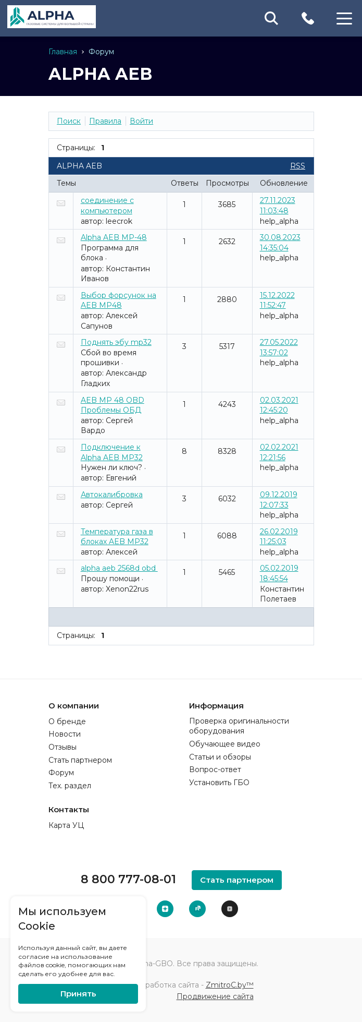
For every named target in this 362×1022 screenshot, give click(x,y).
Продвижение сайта (215, 996)
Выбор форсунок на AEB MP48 (118, 300)
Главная (62, 51)
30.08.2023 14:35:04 (280, 243)
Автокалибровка (112, 494)
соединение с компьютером (107, 205)
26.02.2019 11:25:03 (279, 537)
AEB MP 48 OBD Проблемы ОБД (112, 405)
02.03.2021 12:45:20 (279, 405)
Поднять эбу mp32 (116, 342)
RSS (297, 166)
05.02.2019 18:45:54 (279, 573)
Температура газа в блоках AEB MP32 (117, 537)
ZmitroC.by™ (230, 984)
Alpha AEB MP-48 (114, 237)
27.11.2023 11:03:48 (277, 205)
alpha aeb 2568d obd (119, 568)
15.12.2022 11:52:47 (277, 300)
